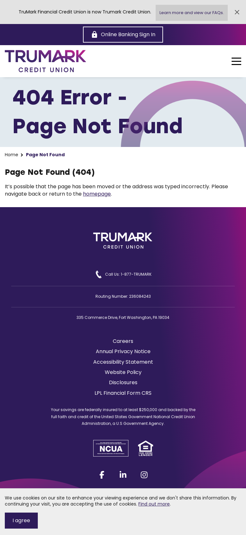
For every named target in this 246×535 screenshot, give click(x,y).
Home (11, 155)
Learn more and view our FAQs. (192, 13)
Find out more (154, 504)
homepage (97, 194)
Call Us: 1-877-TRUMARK (123, 274)
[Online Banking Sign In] (123, 35)
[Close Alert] (237, 12)
